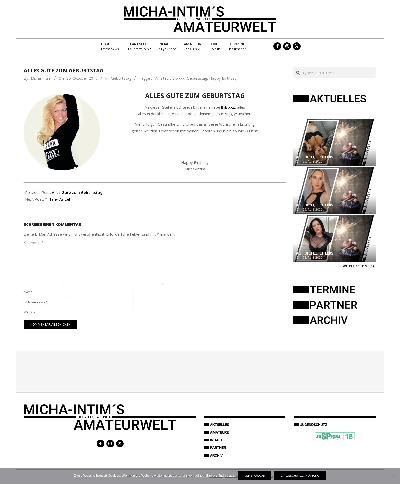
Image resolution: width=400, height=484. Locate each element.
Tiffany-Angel (57, 199)
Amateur (162, 78)
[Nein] (393, 475)
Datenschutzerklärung (299, 475)
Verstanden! (254, 475)
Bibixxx (178, 78)
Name (29, 292)
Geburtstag (121, 78)
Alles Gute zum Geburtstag (77, 192)
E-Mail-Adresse (36, 302)
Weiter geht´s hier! (359, 266)
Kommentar (33, 242)
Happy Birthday (223, 78)
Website (29, 312)
